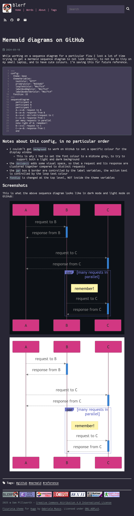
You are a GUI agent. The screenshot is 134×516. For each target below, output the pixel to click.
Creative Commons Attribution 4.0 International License (73, 502)
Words (29, 10)
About (42, 10)
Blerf (19, 5)
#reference (51, 483)
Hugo (33, 508)
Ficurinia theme (13, 508)
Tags (54, 10)
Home (18, 10)
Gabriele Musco (51, 508)
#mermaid (35, 483)
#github (21, 483)
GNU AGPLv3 (92, 508)
